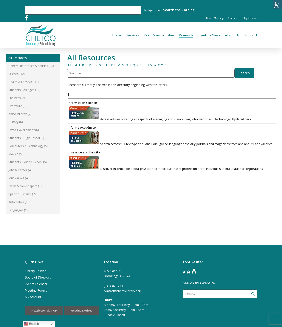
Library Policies (35, 271)
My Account (33, 297)
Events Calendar (36, 284)
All (69, 65)
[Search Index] (151, 10)
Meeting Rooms (36, 290)
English (31, 324)
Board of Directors (38, 277)
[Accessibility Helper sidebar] (277, 4)
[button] (33, 58)
